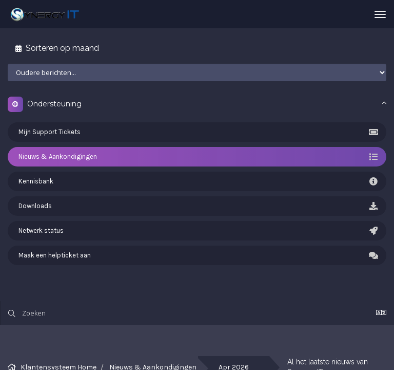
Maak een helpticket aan (197, 255)
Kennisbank (197, 181)
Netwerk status (197, 231)
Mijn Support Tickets (197, 132)
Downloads (197, 206)
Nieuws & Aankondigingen (197, 157)
